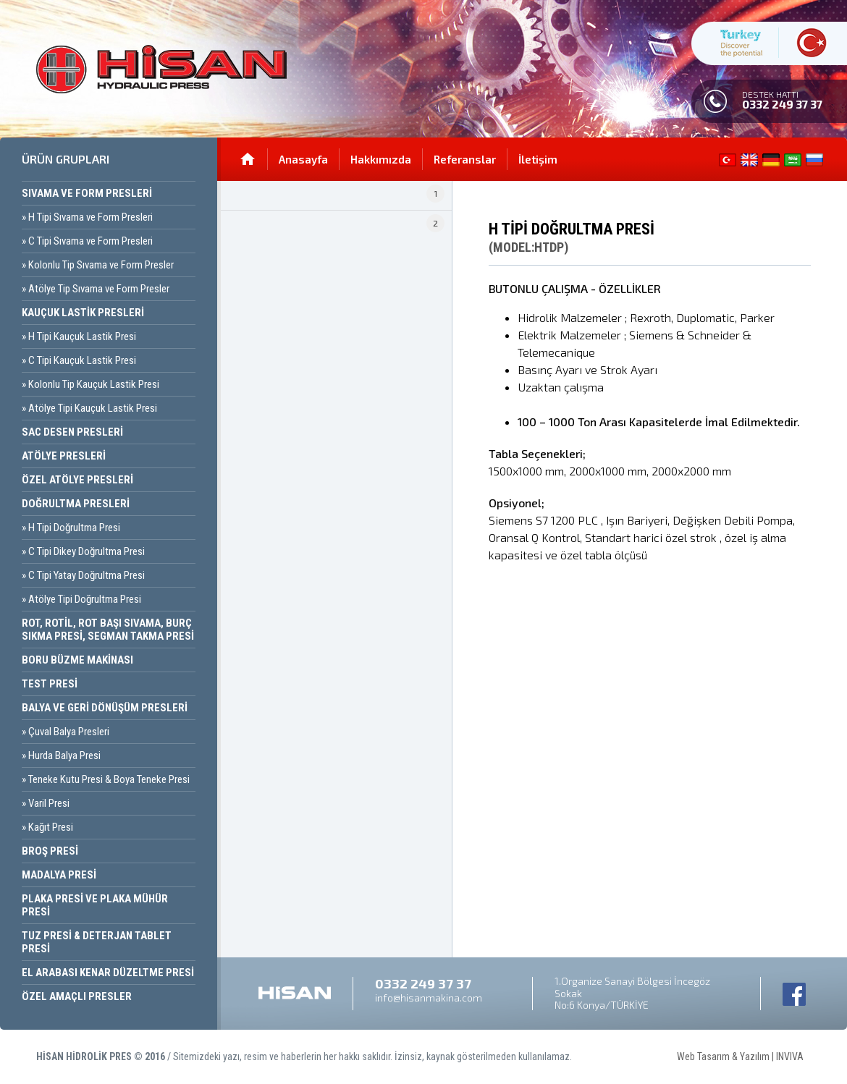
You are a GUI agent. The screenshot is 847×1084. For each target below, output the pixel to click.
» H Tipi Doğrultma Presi (71, 527)
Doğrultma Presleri (76, 503)
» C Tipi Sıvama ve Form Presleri (87, 240)
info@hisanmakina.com (428, 997)
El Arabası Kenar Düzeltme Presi (108, 972)
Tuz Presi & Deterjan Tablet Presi (97, 942)
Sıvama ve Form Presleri (87, 193)
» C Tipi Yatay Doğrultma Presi (83, 575)
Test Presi (49, 683)
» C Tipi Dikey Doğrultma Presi (83, 551)
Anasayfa (303, 159)
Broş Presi (50, 851)
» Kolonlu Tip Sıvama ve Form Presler (98, 264)
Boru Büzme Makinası (77, 659)
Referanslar (465, 159)
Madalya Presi (59, 874)
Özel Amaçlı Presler (77, 996)
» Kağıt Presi (47, 827)
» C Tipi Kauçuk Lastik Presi (79, 360)
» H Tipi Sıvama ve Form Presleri (87, 217)
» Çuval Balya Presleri (65, 731)
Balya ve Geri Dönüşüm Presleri (104, 707)
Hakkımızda (380, 159)
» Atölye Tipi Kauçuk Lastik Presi (89, 408)
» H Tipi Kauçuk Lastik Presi (79, 336)
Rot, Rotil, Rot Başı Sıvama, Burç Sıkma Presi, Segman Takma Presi (108, 630)
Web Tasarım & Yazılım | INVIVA (753, 1035)
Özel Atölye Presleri (77, 479)
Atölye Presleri (64, 455)
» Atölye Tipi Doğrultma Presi (81, 599)
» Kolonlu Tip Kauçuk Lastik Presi (90, 384)
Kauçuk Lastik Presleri (83, 312)
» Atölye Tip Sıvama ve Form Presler (95, 288)
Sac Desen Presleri (72, 432)
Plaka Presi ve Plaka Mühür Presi (95, 905)
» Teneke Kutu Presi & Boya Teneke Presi (106, 779)
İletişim (537, 159)
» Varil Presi (45, 803)
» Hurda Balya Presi (61, 755)
